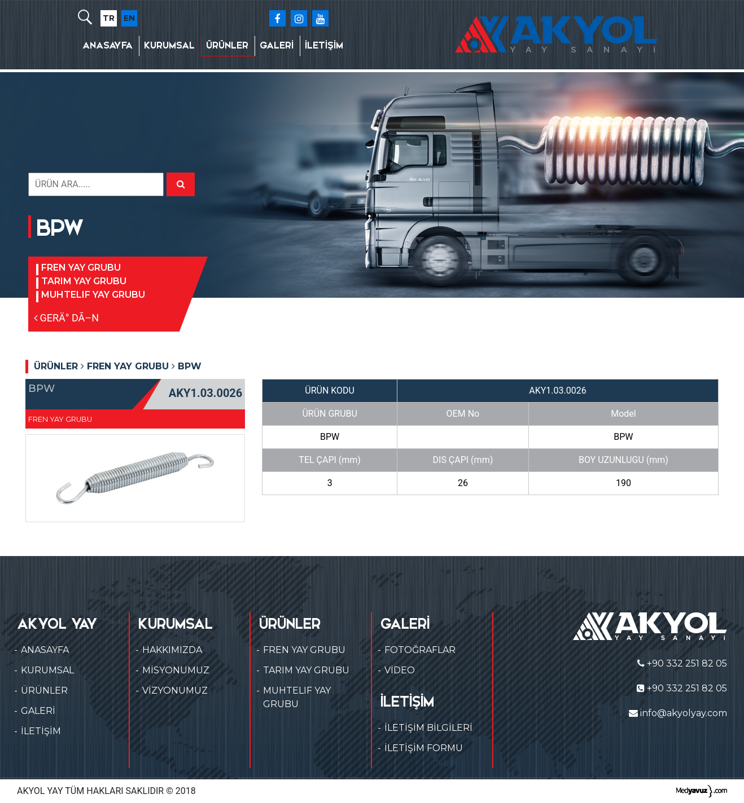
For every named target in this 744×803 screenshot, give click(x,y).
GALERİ (277, 45)
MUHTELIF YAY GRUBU (93, 294)
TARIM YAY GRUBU (83, 281)
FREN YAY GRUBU (81, 267)
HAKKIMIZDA (172, 650)
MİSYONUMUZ (175, 670)
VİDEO (399, 670)
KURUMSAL (169, 45)
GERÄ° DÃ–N (66, 318)
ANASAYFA (107, 45)
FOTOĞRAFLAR (420, 650)
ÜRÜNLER (227, 45)
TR (109, 18)
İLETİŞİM (324, 45)
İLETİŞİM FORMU (423, 748)
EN (129, 18)
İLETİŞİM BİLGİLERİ (428, 727)
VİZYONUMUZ (175, 690)
